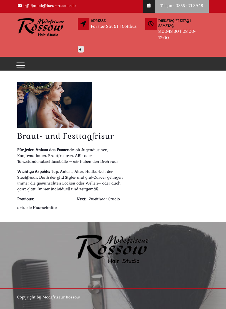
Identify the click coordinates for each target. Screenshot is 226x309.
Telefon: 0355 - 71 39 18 (181, 5)
